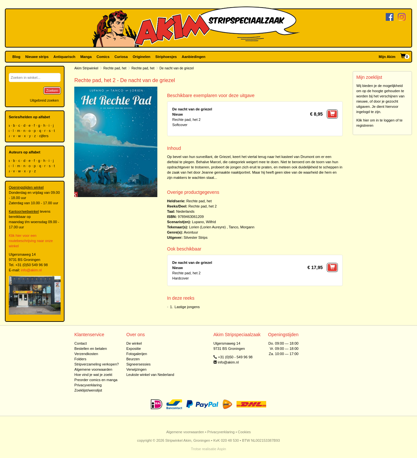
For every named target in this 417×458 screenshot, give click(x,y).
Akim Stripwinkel (86, 68)
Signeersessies (138, 364)
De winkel (134, 343)
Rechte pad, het (114, 68)
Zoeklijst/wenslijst (88, 390)
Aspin (221, 449)
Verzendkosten (86, 354)
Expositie (133, 349)
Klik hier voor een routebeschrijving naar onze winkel (31, 241)
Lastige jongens (187, 307)
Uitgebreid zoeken (44, 100)
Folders (80, 359)
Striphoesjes (166, 57)
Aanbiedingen (194, 57)
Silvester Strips (196, 237)
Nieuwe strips (37, 57)
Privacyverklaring (88, 385)
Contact (80, 343)
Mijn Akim (387, 57)
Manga (86, 57)
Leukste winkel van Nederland (150, 375)
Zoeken (52, 91)
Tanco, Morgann (241, 227)
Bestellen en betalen (90, 349)
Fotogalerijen (136, 354)
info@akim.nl (31, 270)
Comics (102, 57)
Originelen (141, 57)
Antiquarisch (64, 57)
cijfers (44, 136)
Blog (16, 57)
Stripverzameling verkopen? (96, 364)
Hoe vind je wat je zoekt (93, 375)
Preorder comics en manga (95, 380)
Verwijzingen (136, 369)
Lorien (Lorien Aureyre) (207, 227)
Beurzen (133, 359)
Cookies (244, 432)
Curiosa (121, 57)
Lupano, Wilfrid (204, 222)
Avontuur (191, 232)
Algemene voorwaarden (93, 369)
